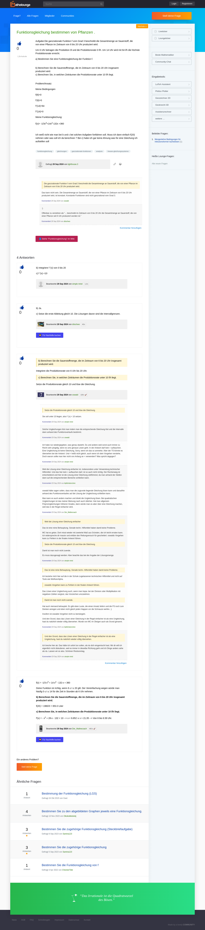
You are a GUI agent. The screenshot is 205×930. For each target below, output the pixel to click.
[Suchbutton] (101, 4)
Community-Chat (163, 62)
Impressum (59, 920)
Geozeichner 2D (162, 98)
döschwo (67, 221)
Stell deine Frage (172, 15)
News (14, 920)
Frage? (16, 16)
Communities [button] (67, 16)
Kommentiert (46, 201)
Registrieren (187, 4)
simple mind (77, 284)
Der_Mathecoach (70, 512)
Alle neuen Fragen (160, 163)
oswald (66, 201)
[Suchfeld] (73, 4)
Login (174, 4)
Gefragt (49, 164)
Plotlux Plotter (161, 91)
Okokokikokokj (70, 816)
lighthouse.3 (73, 164)
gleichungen (62, 151)
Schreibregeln (44, 920)
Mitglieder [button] (50, 16)
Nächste (142, 26)
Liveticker (163, 31)
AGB (23, 920)
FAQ (32, 920)
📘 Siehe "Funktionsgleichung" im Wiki (56, 239)
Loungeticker (164, 38)
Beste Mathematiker (164, 55)
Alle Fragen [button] (32, 16)
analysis (99, 151)
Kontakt (87, 920)
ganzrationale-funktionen (81, 151)
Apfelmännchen (70, 483)
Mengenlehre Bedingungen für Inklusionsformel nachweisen (167, 140)
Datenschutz (74, 920)
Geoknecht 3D (162, 105)
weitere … (160, 118)
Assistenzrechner (163, 112)
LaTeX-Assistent (162, 84)
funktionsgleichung (44, 151)
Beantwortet (51, 284)
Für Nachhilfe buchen (51, 335)
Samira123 (67, 834)
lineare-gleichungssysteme (118, 151)
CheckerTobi (67, 870)
